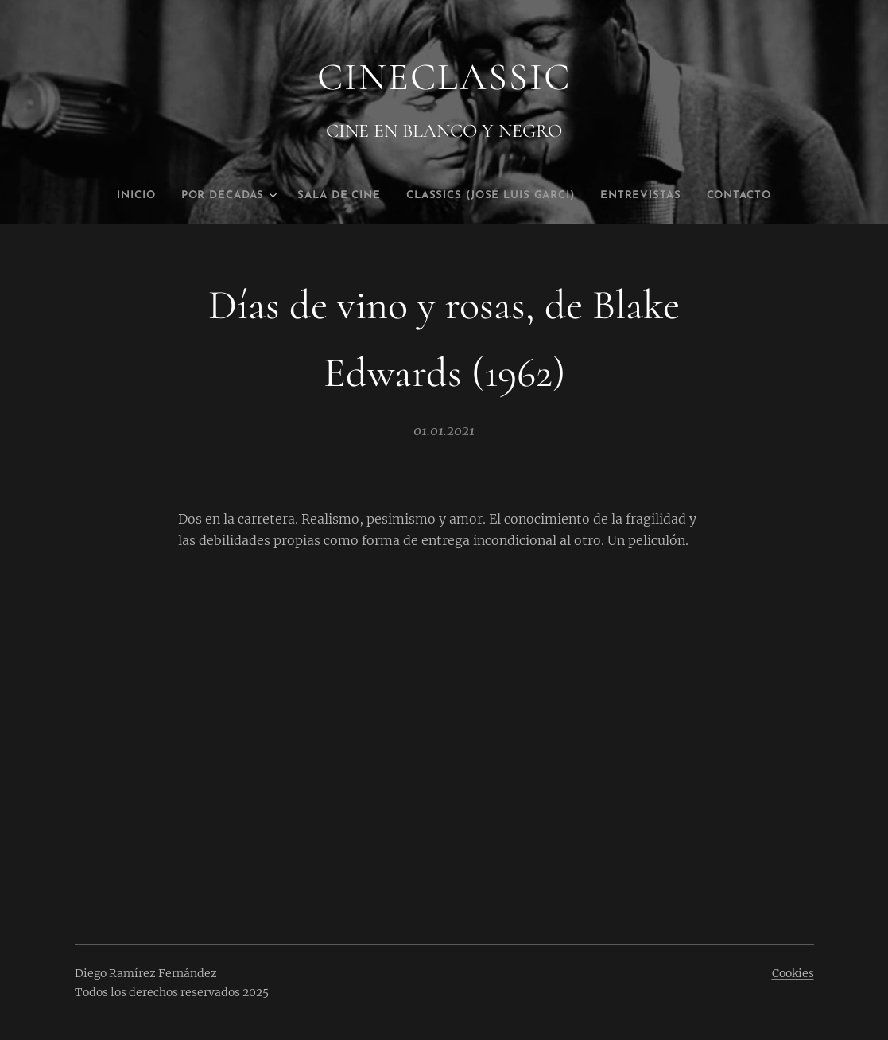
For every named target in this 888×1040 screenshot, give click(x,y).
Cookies (793, 973)
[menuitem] (107, 196)
